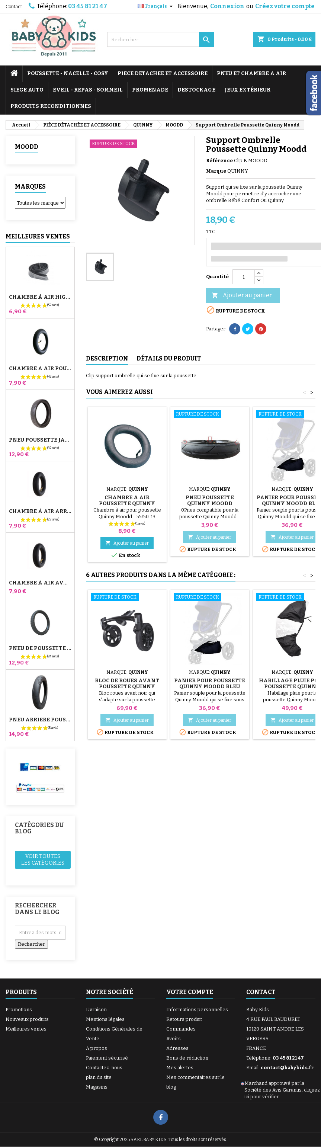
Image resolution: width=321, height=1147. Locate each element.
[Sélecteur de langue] (156, 6)
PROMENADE (150, 90)
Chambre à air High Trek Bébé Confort (40, 297)
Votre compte (189, 992)
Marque (216, 171)
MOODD (26, 146)
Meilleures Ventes (38, 236)
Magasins (96, 1087)
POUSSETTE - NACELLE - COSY (67, 73)
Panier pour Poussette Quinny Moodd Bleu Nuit (209, 686)
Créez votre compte (285, 6)
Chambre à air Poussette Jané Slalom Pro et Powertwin (40, 369)
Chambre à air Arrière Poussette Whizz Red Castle (40, 512)
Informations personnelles (197, 1009)
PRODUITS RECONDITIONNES (50, 106)
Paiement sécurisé (107, 1058)
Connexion (227, 6)
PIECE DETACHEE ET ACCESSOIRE (163, 73)
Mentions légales (105, 1019)
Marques (30, 186)
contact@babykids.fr (287, 1067)
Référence (219, 160)
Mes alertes (179, 1067)
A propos (96, 1048)
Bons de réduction (187, 1058)
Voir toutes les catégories (42, 859)
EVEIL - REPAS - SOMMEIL (88, 90)
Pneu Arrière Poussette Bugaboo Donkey (40, 720)
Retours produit (184, 1019)
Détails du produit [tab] (169, 358)
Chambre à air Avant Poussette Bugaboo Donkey (40, 583)
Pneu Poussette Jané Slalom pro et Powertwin (40, 440)
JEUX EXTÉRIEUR (247, 90)
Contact (14, 6)
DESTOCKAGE (196, 90)
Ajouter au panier (242, 295)
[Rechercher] (160, 39)
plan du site (99, 1077)
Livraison (96, 1009)
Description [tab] (107, 358)
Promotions (19, 1009)
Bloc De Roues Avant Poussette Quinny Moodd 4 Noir (127, 686)
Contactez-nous (104, 1067)
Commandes (181, 1029)
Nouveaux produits (27, 1019)
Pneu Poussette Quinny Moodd (210, 500)
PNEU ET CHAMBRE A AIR (251, 73)
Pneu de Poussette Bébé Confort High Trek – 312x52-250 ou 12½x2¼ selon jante (40, 648)
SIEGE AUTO (27, 90)
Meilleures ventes (26, 1029)
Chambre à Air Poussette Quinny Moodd (127, 503)
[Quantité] (243, 276)
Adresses (177, 1048)
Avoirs (173, 1038)
